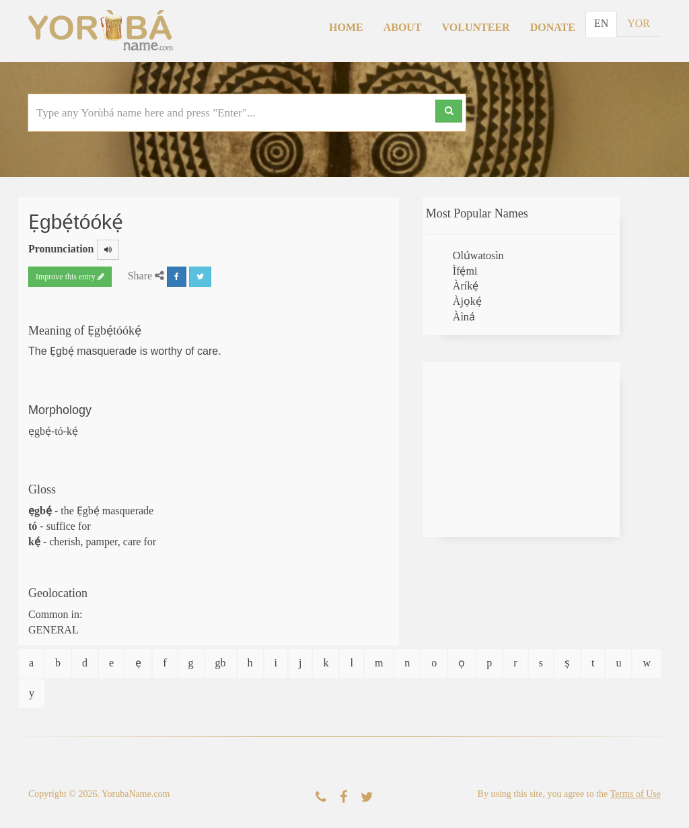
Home (346, 27)
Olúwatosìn (478, 255)
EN (601, 23)
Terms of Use (635, 794)
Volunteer (476, 27)
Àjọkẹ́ (467, 301)
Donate (552, 27)
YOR (638, 23)
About (403, 27)
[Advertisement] (521, 450)
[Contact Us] (321, 797)
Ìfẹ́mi (465, 271)
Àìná (464, 316)
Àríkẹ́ (465, 285)
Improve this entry (70, 276)
